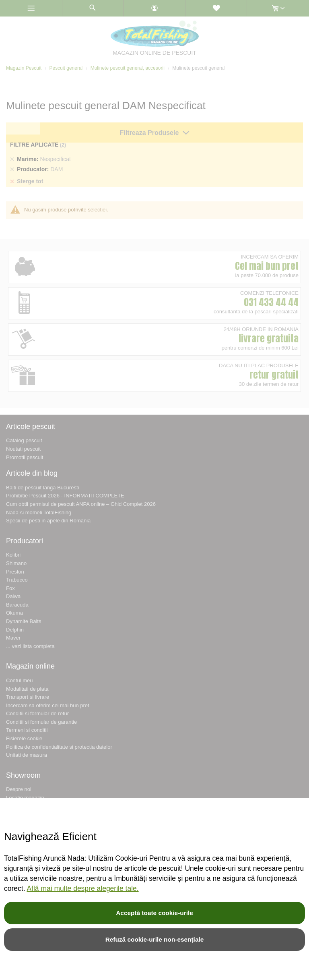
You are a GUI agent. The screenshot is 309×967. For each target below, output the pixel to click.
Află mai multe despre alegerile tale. (82, 888)
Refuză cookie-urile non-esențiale (154, 939)
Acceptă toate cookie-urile (154, 912)
